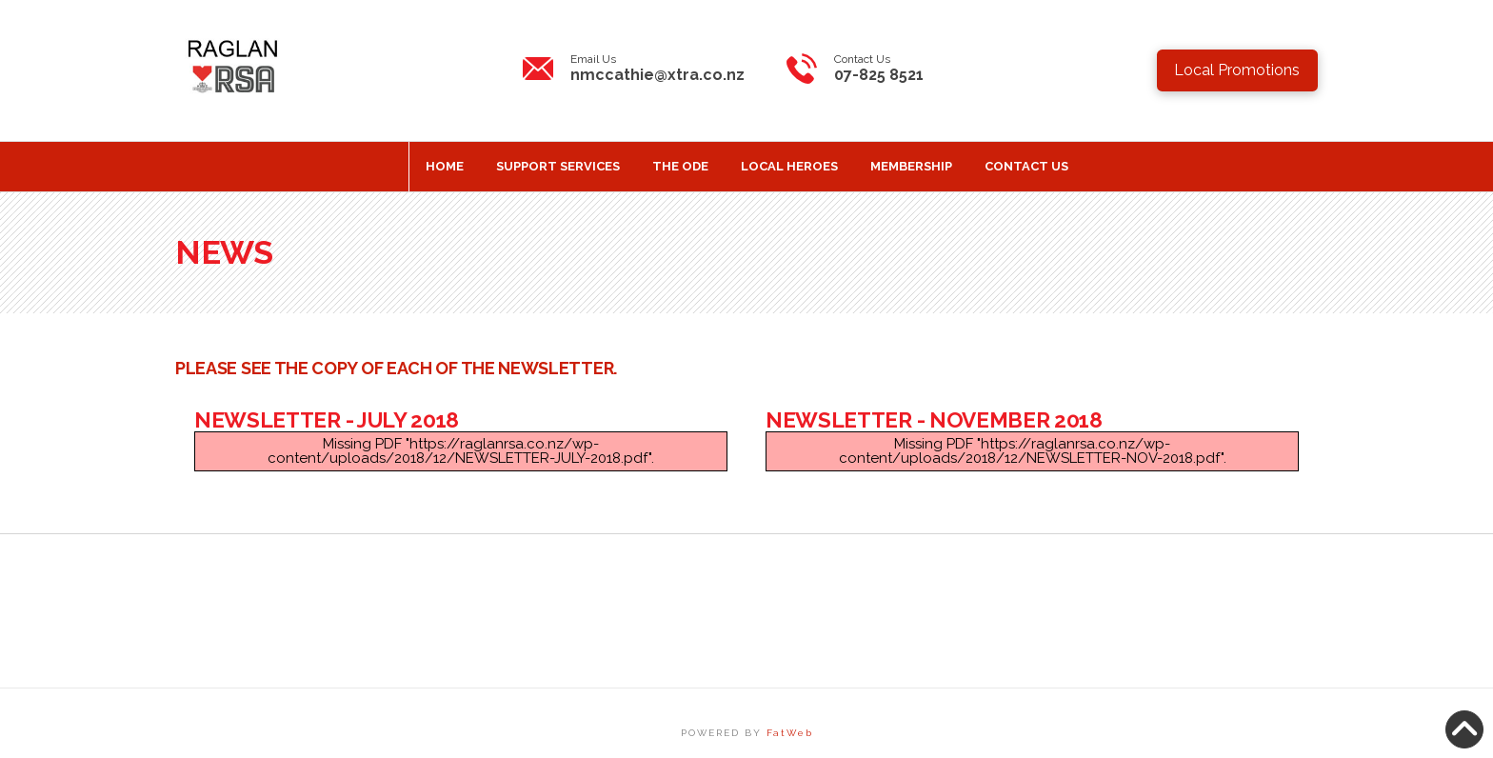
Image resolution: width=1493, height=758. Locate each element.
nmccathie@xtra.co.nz (657, 75)
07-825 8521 (879, 75)
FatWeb (789, 733)
